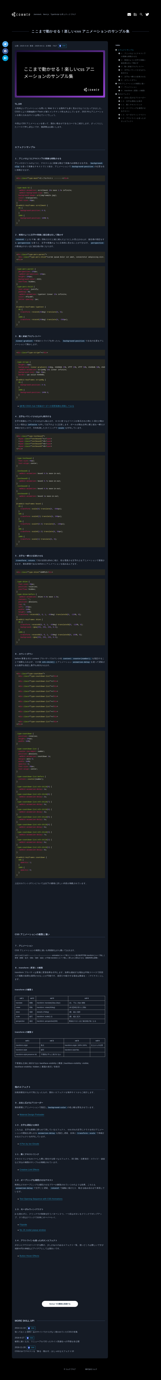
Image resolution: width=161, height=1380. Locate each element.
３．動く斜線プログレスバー (132, 66)
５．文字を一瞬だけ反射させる (133, 77)
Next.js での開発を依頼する (60, 1304)
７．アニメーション (129, 87)
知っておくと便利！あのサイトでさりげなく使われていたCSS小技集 (46, 1332)
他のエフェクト (124, 94)
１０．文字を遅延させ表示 (131, 101)
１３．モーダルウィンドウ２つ (133, 115)
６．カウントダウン (129, 80)
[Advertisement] (60, 1279)
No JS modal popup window (33, 1230)
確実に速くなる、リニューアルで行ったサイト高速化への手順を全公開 (47, 1341)
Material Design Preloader (32, 1115)
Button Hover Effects (29, 1256)
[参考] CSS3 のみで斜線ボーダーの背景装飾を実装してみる (47, 406)
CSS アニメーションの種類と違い (131, 84)
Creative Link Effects (29, 1170)
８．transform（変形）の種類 (133, 91)
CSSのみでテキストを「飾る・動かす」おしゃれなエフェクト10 (44, 1351)
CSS (64, 46)
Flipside (23, 1225)
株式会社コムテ (91, 1369)
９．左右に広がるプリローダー (133, 98)
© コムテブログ (70, 1369)
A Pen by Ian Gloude (29, 1144)
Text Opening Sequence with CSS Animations (41, 1199)
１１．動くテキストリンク (131, 105)
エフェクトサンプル (126, 50)
